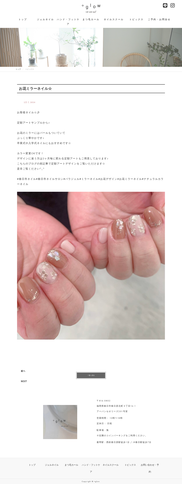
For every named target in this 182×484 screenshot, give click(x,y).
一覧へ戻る (91, 375)
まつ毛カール (91, 19)
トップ (22, 19)
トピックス (136, 19)
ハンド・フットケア (68, 21)
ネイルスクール (114, 19)
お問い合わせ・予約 (150, 468)
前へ (23, 370)
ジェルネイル (45, 19)
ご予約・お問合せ (159, 19)
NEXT (24, 381)
